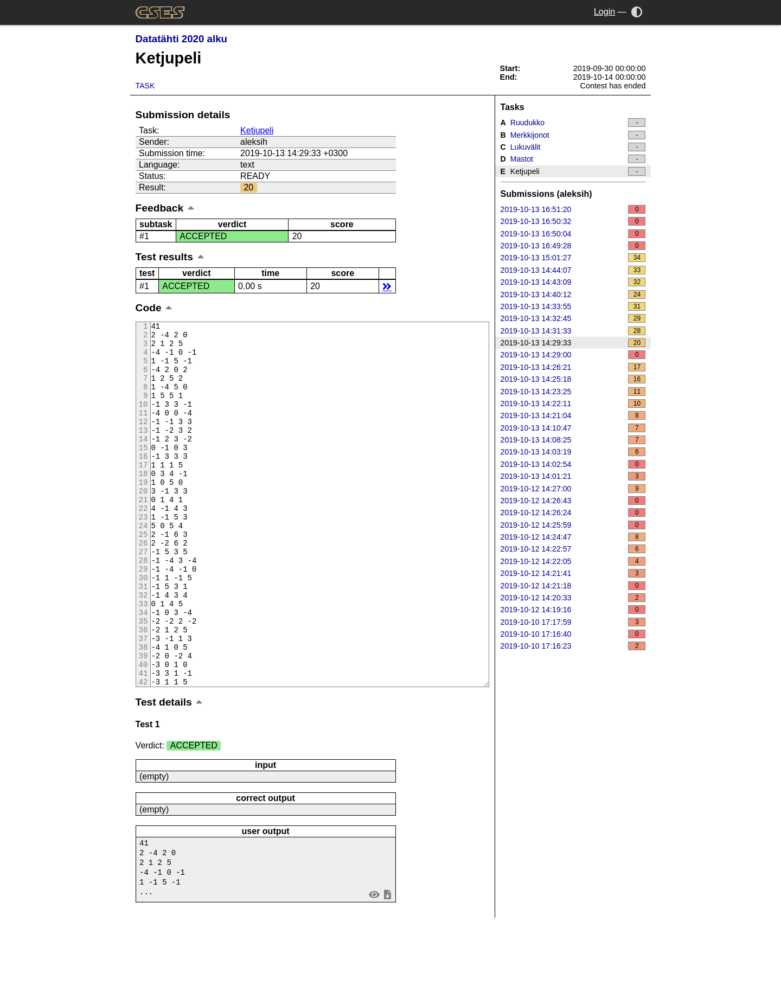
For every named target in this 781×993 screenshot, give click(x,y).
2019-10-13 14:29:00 (573, 354)
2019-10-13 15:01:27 (573, 257)
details (387, 286)
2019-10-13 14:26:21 (573, 367)
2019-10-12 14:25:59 (573, 525)
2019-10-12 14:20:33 (573, 597)
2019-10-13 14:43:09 (573, 282)
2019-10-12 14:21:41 (573, 573)
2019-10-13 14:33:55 (573, 306)
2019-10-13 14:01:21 (573, 476)
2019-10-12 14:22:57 (573, 548)
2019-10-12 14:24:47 (573, 537)
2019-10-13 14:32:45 (573, 318)
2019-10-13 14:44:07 (573, 270)
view (374, 965)
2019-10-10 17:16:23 (573, 646)
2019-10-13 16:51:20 (573, 209)
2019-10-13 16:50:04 (573, 233)
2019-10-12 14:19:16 (573, 609)
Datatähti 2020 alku (181, 38)
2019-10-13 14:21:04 (573, 415)
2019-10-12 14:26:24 (573, 512)
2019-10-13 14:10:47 (573, 428)
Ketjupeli (256, 130)
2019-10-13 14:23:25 (573, 391)
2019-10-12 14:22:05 (573, 561)
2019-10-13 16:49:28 (573, 245)
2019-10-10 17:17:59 (573, 622)
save (387, 965)
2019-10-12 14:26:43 (573, 500)
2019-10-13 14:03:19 (573, 451)
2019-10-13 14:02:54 (573, 464)
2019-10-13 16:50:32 (573, 221)
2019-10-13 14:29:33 (573, 342)
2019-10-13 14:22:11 (573, 403)
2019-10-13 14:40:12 (573, 294)
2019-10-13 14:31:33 (573, 330)
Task (145, 85)
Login (604, 11)
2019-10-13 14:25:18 (573, 379)
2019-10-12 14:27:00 (573, 488)
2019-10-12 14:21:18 (573, 585)
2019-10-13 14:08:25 (573, 439)
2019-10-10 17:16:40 (573, 634)
